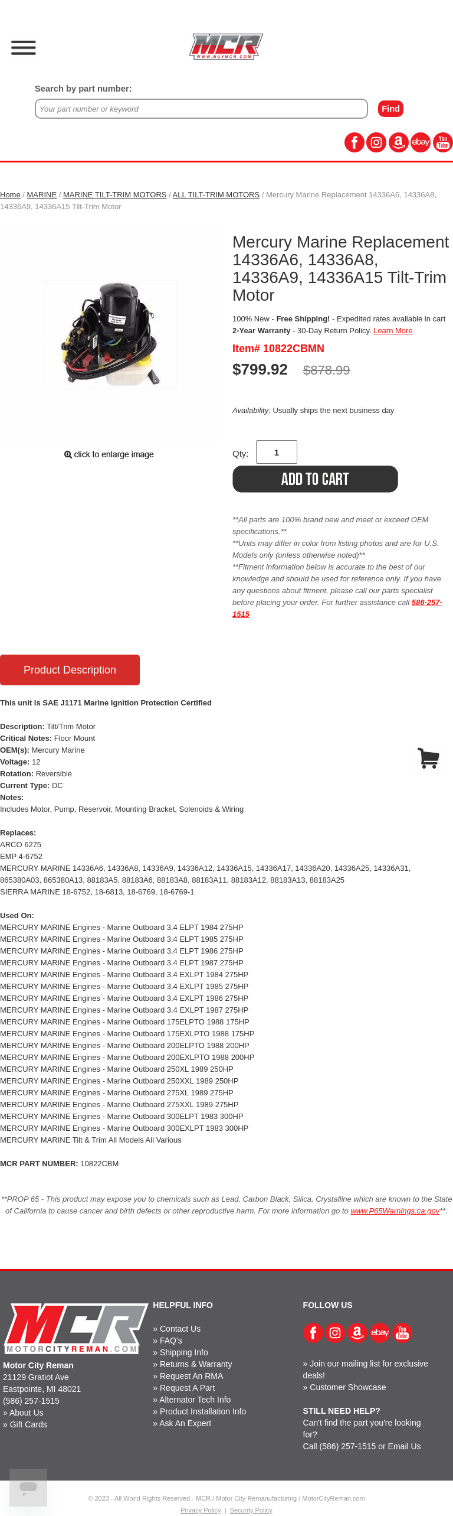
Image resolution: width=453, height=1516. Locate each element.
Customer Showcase (348, 1387)
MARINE (42, 194)
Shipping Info (184, 1352)
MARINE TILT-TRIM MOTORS (115, 194)
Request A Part (187, 1388)
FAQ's (171, 1340)
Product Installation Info (203, 1411)
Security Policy (251, 1510)
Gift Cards (28, 1424)
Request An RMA (191, 1376)
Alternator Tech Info (195, 1399)
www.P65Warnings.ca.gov (394, 1210)
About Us (26, 1412)
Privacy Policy (200, 1510)
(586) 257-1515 (31, 1401)
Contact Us (180, 1328)
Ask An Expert (185, 1423)
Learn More (392, 330)
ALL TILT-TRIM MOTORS (216, 194)
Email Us (404, 1446)
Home (10, 194)
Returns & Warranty (196, 1364)
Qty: (240, 453)
